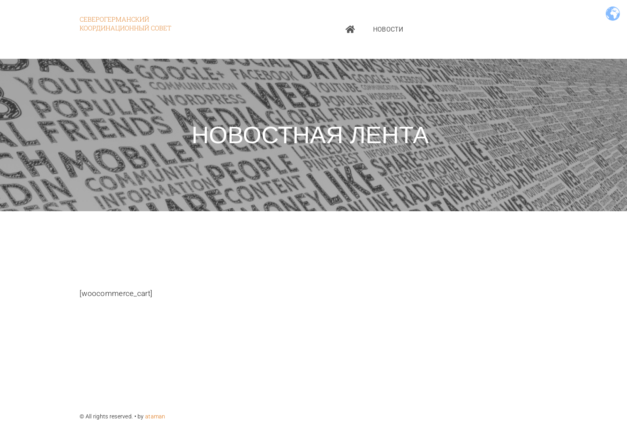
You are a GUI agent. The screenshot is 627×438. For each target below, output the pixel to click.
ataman (156, 416)
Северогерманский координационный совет (125, 23)
